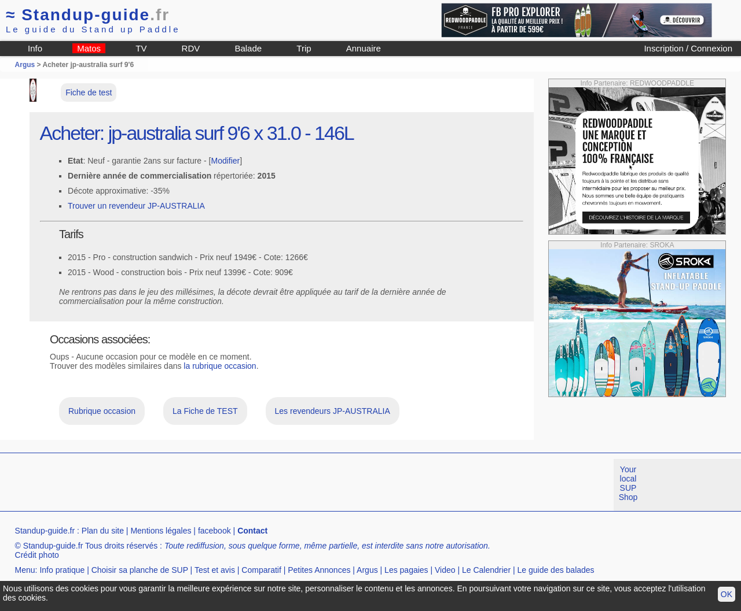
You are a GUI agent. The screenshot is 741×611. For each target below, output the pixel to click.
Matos (89, 48)
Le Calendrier (486, 570)
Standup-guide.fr (45, 530)
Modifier (225, 160)
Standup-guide (88, 15)
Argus (25, 65)
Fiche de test (88, 92)
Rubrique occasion (101, 411)
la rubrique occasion (220, 366)
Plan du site (103, 530)
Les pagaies (406, 570)
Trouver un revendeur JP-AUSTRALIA (136, 205)
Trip (303, 48)
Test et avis (215, 570)
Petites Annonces (319, 570)
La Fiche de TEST (205, 411)
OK (726, 594)
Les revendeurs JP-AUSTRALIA (332, 411)
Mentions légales (160, 530)
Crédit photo (37, 555)
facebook (214, 530)
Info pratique (62, 570)
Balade (248, 48)
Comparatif (261, 570)
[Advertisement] (210, 485)
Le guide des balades (556, 570)
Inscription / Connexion (688, 48)
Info (35, 48)
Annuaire (363, 48)
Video (445, 570)
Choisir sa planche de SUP (139, 570)
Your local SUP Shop (628, 483)
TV (140, 48)
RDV (191, 48)
